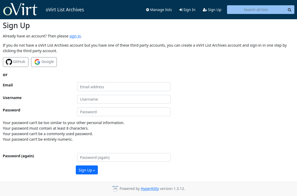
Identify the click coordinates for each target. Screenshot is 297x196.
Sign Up (212, 9)
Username (12, 97)
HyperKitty (150, 188)
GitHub (15, 62)
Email (8, 84)
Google (44, 62)
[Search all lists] (256, 9)
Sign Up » (87, 170)
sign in (75, 35)
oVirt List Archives (43, 9)
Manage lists (159, 9)
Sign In (187, 9)
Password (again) (18, 155)
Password (12, 109)
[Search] (289, 9)
